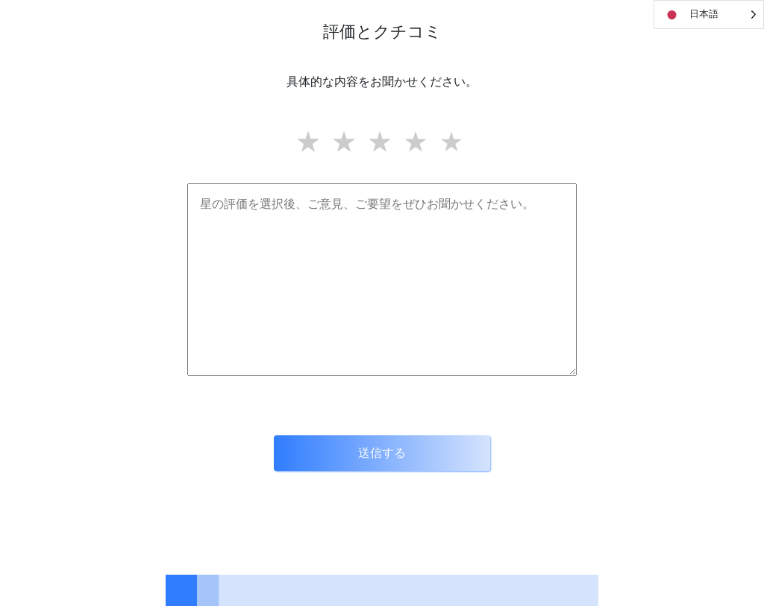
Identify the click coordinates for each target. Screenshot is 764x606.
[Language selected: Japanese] (709, 14)
